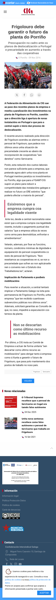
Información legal (10, 496)
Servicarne (46, 372)
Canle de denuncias (11, 510)
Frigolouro (36, 372)
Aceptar (44, 593)
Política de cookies (11, 505)
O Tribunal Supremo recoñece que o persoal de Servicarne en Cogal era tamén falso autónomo (36, 402)
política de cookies (13, 580)
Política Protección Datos (14, 500)
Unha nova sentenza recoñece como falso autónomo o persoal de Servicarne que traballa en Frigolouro (36, 425)
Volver (28, 381)
